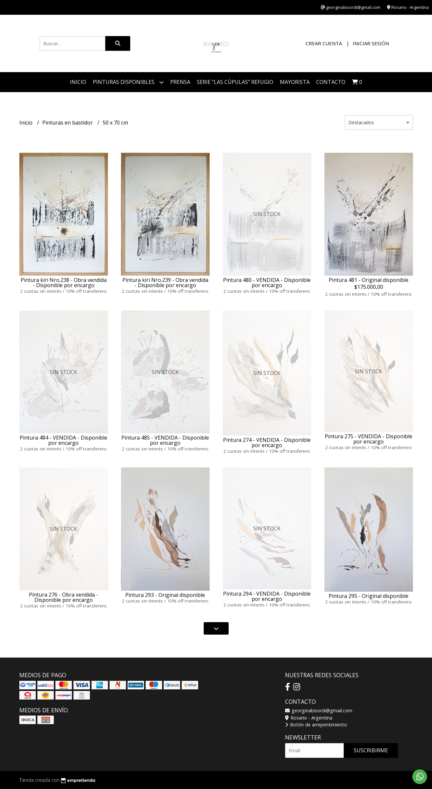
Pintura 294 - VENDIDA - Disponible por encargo (267, 596)
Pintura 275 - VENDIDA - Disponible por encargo (368, 439)
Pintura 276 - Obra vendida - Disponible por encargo (63, 597)
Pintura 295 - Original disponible (368, 596)
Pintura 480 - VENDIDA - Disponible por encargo (267, 282)
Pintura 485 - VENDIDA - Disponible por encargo (165, 440)
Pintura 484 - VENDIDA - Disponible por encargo (63, 440)
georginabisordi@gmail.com (318, 710)
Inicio (78, 82)
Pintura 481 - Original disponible (368, 280)
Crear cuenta (324, 43)
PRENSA (180, 82)
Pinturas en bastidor (68, 122)
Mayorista (295, 82)
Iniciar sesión (371, 43)
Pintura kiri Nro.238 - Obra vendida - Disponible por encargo (64, 282)
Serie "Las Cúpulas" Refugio (235, 82)
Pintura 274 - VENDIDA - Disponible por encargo (267, 442)
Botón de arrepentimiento (316, 724)
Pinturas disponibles (128, 82)
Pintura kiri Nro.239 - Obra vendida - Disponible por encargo (165, 282)
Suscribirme (371, 750)
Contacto (330, 82)
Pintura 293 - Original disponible (165, 595)
